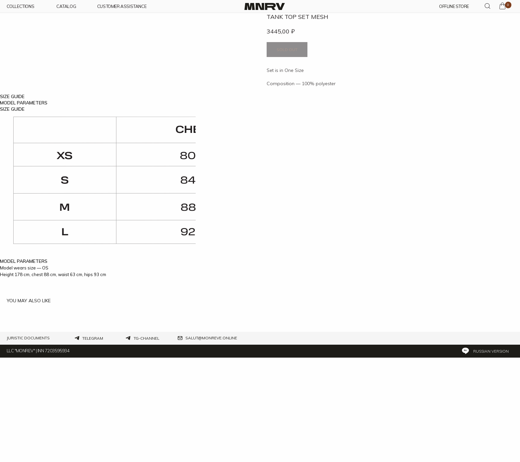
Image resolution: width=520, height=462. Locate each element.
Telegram (92, 443)
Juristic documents (28, 442)
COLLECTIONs (20, 6)
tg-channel (146, 443)
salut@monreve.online (211, 442)
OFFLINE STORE (454, 6)
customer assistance (122, 6)
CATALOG (66, 6)
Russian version (491, 455)
